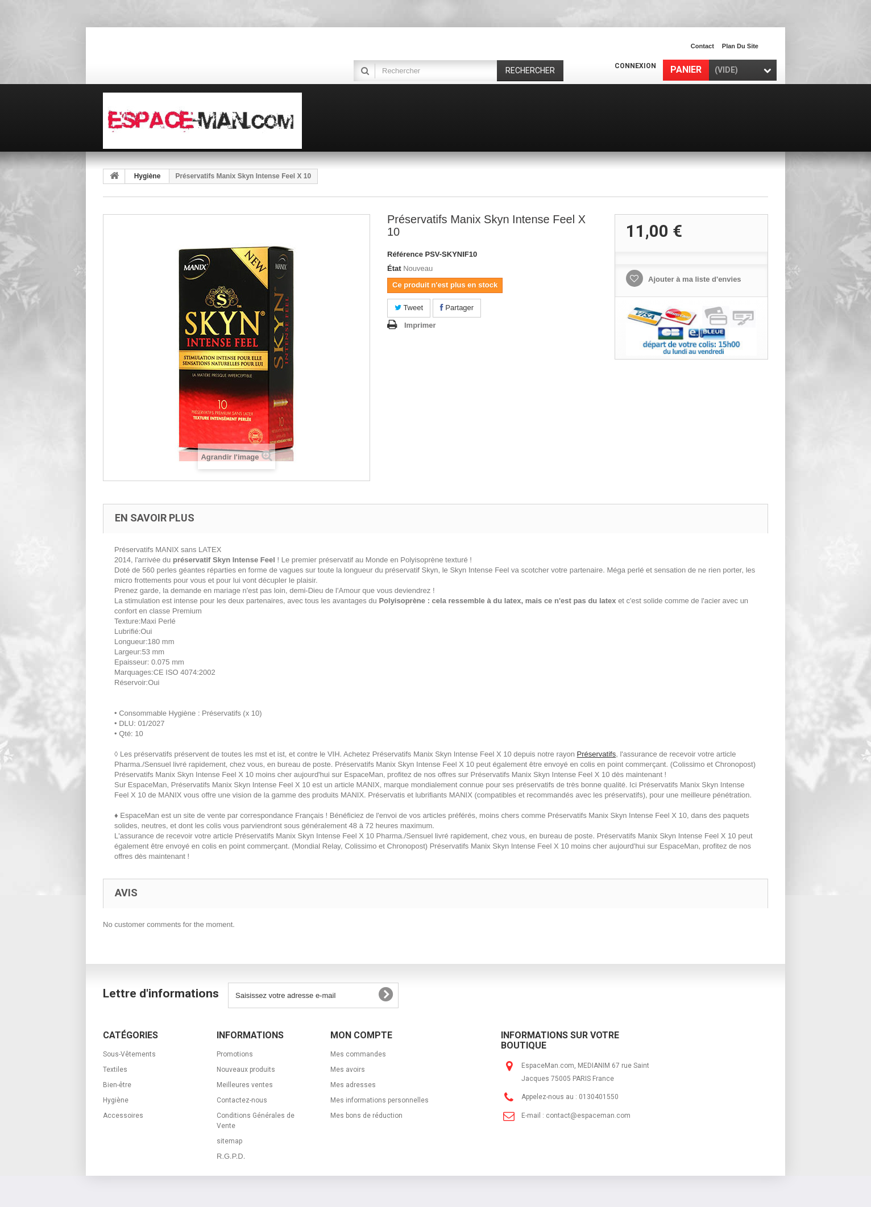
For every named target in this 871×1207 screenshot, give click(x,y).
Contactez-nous (242, 1100)
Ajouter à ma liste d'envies (693, 279)
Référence (405, 254)
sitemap (229, 1141)
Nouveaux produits (246, 1070)
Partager (457, 307)
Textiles (115, 1070)
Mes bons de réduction (366, 1116)
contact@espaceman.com (588, 1116)
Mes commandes (358, 1054)
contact (702, 46)
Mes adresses (353, 1085)
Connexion (635, 66)
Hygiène (147, 176)
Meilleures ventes (245, 1085)
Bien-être (117, 1085)
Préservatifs (596, 754)
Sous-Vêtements (129, 1054)
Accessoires (123, 1116)
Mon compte (361, 1035)
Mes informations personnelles (379, 1100)
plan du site (740, 46)
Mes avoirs (347, 1070)
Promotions (235, 1054)
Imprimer (420, 325)
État (394, 268)
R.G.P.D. (231, 1156)
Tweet (409, 307)
